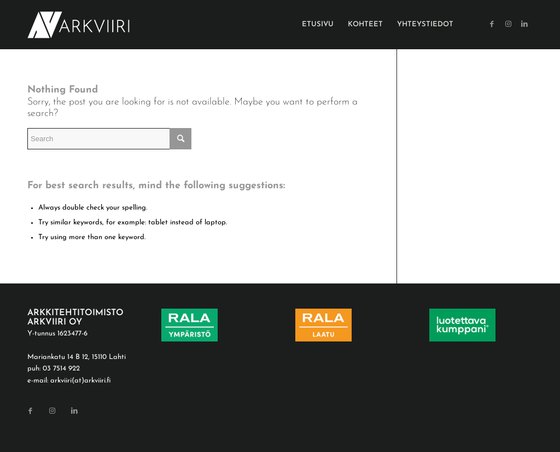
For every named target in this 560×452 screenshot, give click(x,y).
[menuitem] (318, 25)
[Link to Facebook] (491, 24)
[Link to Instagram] (508, 24)
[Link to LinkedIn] (524, 24)
